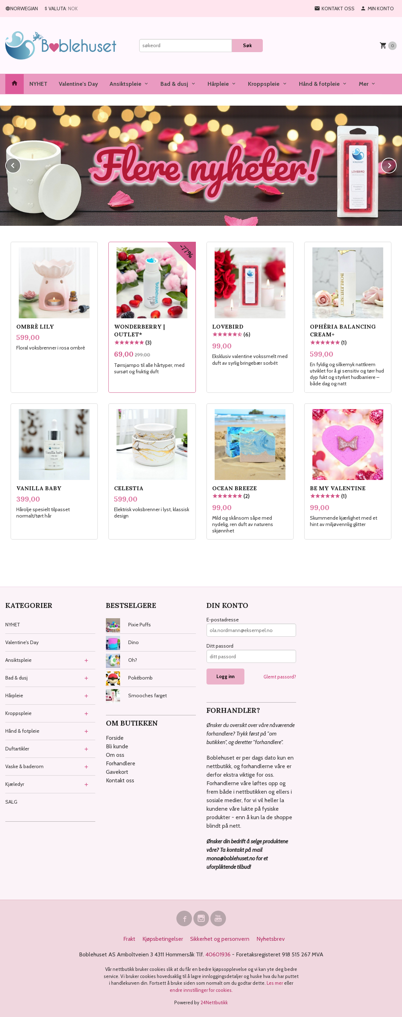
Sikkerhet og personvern (219, 938)
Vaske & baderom (24, 766)
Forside (115, 737)
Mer (363, 83)
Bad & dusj (174, 83)
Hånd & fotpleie (319, 83)
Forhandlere (120, 763)
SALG (11, 802)
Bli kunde (117, 746)
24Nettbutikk (214, 1002)
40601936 (218, 954)
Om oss (115, 754)
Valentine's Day (78, 83)
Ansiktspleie (125, 83)
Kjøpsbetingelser (162, 938)
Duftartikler (17, 748)
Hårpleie (218, 83)
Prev (20, 164)
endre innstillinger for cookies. (201, 990)
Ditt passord (219, 646)
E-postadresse (222, 619)
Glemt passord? (280, 677)
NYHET (38, 83)
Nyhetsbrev (270, 938)
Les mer (275, 983)
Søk (247, 45)
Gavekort (117, 772)
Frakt (129, 938)
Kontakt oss (120, 780)
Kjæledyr (14, 784)
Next (396, 164)
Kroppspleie (263, 83)
